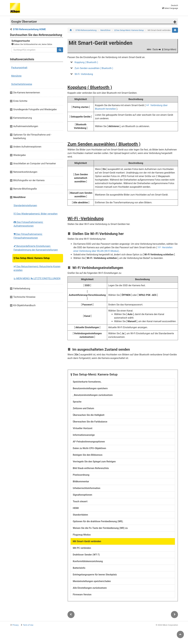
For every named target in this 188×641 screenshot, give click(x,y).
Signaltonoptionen (82, 494)
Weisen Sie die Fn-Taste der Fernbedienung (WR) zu (100, 528)
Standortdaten (80, 514)
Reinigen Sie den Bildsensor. (88, 454)
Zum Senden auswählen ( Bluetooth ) (94, 68)
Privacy (15, 625)
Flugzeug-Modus (82, 534)
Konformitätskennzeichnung (88, 561)
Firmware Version (82, 594)
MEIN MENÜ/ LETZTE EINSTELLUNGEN (37, 278)
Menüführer (105, 30)
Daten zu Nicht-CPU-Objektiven (89, 448)
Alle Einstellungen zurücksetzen (90, 587)
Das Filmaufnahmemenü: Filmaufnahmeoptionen (28, 236)
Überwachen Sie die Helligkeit (88, 415)
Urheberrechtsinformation (86, 488)
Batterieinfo (79, 568)
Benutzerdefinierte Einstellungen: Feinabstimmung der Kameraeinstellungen (36, 248)
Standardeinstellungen (25, 205)
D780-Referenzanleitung (86, 30)
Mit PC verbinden (82, 548)
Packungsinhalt (19, 67)
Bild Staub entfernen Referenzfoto (91, 468)
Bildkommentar (81, 481)
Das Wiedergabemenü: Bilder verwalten (35, 213)
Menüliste (16, 75)
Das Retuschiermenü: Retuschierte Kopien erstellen (37, 268)
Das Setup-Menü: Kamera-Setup (32, 258)
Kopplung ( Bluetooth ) (86, 62)
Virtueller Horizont (82, 428)
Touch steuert (80, 501)
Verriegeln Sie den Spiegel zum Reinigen (94, 461)
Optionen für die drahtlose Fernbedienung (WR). (98, 521)
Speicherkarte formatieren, (87, 381)
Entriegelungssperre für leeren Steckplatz (95, 574)
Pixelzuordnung (81, 474)
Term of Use (28, 625)
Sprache (77, 401)
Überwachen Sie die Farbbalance (90, 421)
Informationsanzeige (84, 435)
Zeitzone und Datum (83, 408)
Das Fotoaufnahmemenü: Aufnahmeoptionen (28, 224)
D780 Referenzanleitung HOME (29, 29)
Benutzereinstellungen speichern (90, 388)
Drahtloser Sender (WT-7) (86, 554)
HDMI (76, 508)
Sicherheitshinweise (21, 84)
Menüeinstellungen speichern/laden (92, 581)
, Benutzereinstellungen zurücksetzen (93, 395)
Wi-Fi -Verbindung (84, 74)
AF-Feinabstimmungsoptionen (89, 441)
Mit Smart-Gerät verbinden (87, 541)
